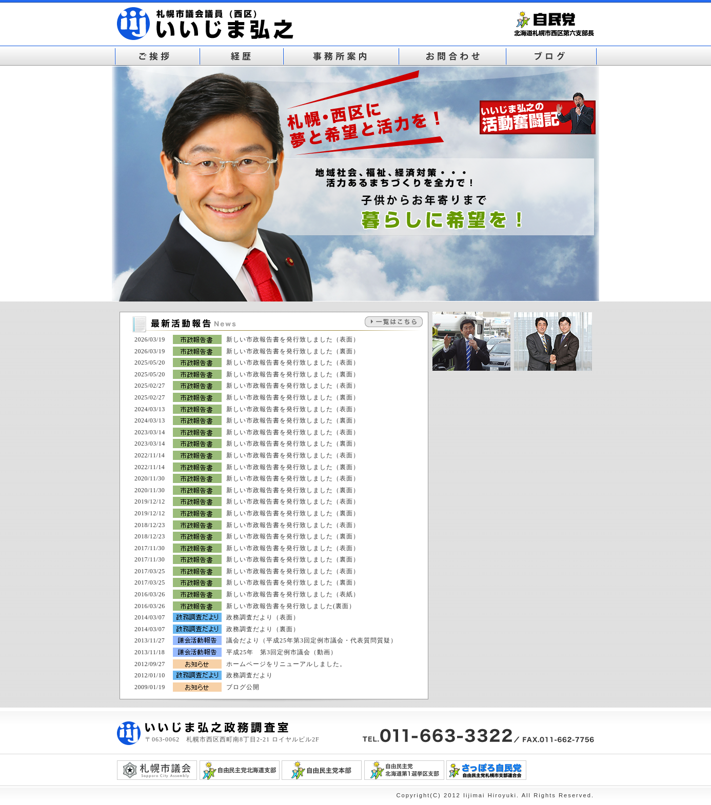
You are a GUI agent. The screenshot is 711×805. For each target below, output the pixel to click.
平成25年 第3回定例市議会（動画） (281, 652)
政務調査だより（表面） (263, 617)
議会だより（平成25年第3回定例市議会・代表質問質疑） (311, 640)
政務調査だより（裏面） (263, 629)
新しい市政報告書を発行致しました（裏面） (293, 351)
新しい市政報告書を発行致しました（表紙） (293, 594)
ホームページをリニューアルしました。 (286, 664)
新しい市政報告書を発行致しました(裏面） (291, 606)
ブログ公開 (243, 687)
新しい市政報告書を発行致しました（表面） (293, 339)
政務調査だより (249, 675)
